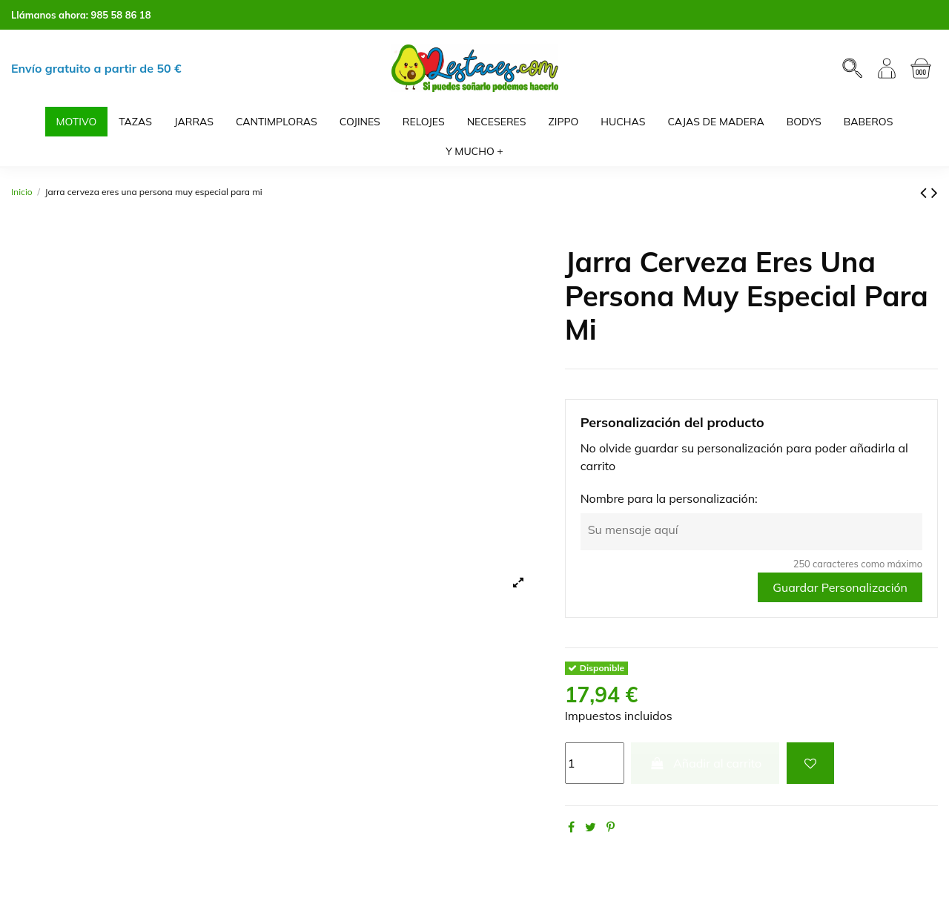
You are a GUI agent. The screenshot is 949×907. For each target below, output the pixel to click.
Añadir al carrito (705, 763)
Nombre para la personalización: (669, 498)
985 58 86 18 (121, 15)
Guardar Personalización (840, 587)
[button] (474, 151)
